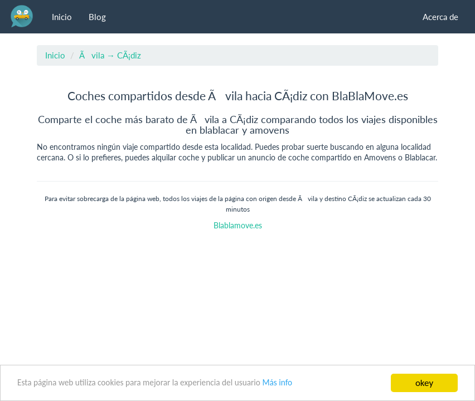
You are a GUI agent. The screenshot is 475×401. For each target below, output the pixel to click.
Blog (97, 17)
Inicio (62, 17)
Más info (277, 382)
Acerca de (440, 17)
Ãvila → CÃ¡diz (110, 55)
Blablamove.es (238, 225)
